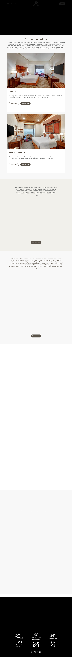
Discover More (13, 103)
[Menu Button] (8, 3)
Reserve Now (25, 103)
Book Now (62, 3)
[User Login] (11, 3)
